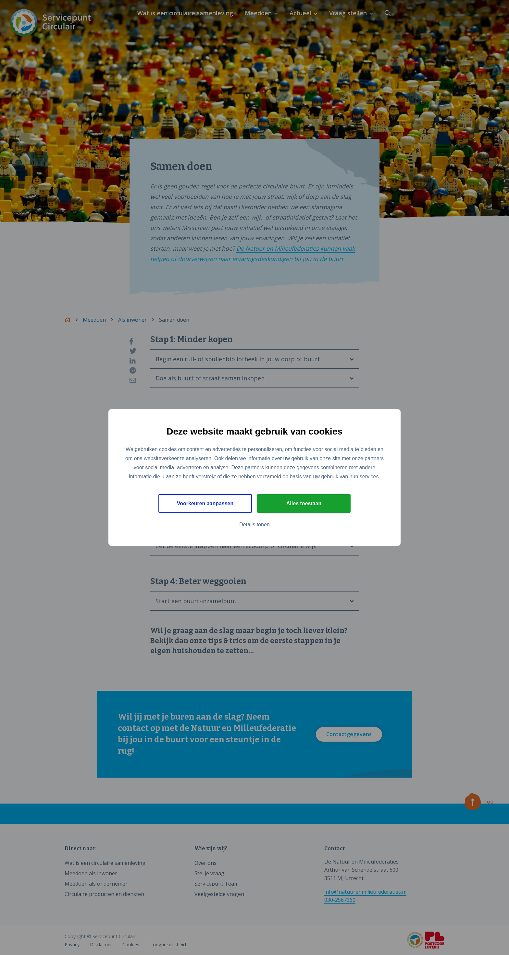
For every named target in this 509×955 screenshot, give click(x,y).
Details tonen (254, 525)
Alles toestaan (303, 503)
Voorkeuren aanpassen (205, 503)
